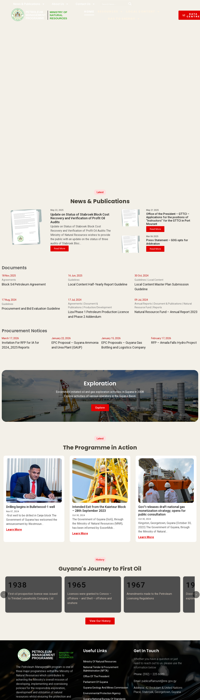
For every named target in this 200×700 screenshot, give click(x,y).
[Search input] (114, 4)
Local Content (144, 11)
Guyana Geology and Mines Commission (105, 687)
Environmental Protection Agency (102, 693)
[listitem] (33, 594)
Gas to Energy (125, 19)
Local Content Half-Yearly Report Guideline (97, 284)
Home (90, 12)
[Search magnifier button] (130, 3)
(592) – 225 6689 (153, 674)
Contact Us (85, 4)
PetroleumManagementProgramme (36, 15)
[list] (100, 594)
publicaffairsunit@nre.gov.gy (159, 681)
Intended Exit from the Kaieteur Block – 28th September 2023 (99, 509)
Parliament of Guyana (95, 682)
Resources (111, 11)
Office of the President (96, 676)
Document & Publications (168, 303)
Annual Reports (143, 303)
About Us (60, 4)
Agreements (9, 279)
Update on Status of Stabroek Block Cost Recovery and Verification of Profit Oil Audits (79, 218)
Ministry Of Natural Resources (99, 661)
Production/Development (98, 307)
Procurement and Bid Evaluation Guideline (31, 308)
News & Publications (29, 4)
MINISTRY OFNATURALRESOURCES (59, 15)
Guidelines (74, 279)
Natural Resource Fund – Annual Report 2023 (166, 312)
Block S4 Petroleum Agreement (24, 284)
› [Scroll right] (196, 594)
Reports (157, 307)
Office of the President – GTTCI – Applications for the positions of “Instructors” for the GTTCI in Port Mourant (168, 219)
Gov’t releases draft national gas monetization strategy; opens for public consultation (162, 510)
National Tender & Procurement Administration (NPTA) (100, 669)
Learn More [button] (14, 529)
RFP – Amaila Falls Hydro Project (174, 342)
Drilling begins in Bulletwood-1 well (30, 507)
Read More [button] (59, 248)
